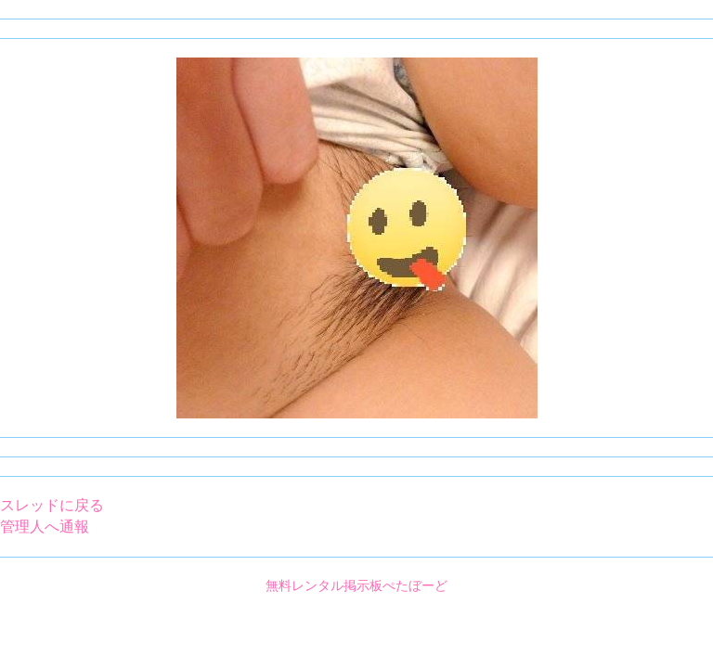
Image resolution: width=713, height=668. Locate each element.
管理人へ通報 (44, 526)
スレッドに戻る (52, 505)
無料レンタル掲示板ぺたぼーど (356, 585)
